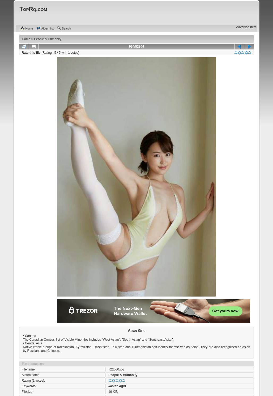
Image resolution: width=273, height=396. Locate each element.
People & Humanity (122, 375)
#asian (113, 386)
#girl (122, 386)
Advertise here (246, 27)
